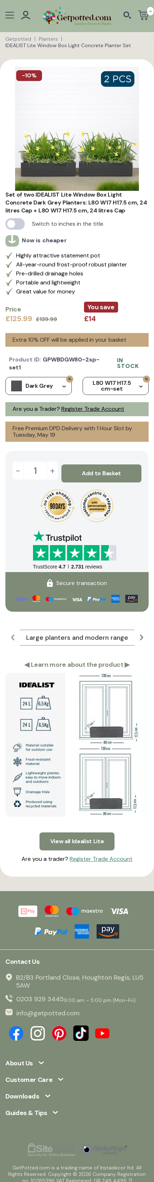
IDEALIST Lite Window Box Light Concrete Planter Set (68, 45)
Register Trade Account (92, 409)
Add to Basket (101, 470)
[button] (12, 635)
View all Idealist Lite (77, 836)
